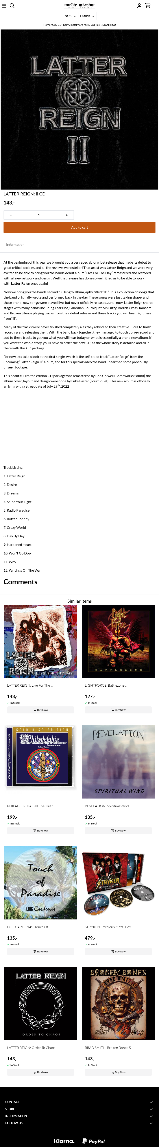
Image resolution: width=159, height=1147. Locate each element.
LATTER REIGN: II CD (103, 24)
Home (47, 24)
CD (54, 24)
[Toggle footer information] (152, 1102)
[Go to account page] (139, 6)
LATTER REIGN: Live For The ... (30, 685)
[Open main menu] (4, 6)
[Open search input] (12, 5)
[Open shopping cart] (147, 6)
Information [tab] (15, 244)
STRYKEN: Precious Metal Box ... (109, 927)
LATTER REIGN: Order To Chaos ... (32, 1047)
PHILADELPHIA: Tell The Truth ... (31, 806)
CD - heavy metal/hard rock (73, 24)
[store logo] (79, 6)
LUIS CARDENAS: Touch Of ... (29, 927)
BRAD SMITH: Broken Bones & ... (109, 1047)
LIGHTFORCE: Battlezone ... (106, 685)
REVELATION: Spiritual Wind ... (108, 806)
